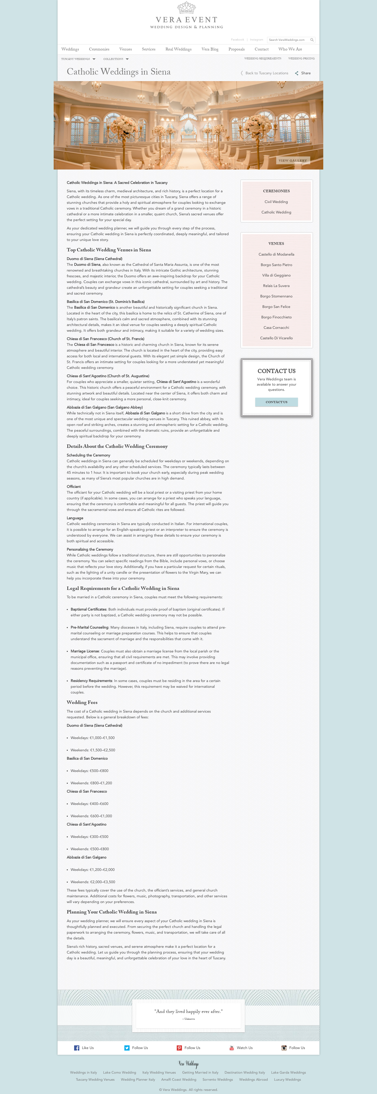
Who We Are (290, 50)
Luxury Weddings (287, 1077)
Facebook (237, 3)
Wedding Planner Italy (138, 1077)
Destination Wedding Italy (245, 1070)
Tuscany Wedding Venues (95, 1077)
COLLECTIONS (116, 59)
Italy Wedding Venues (159, 1070)
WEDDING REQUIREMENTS (263, 59)
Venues (125, 50)
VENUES (276, 241)
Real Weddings (178, 50)
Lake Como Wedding (119, 1070)
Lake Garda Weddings (288, 1070)
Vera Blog (210, 50)
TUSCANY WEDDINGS (78, 59)
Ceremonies (99, 50)
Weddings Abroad (253, 1077)
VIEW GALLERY (293, 158)
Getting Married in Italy (200, 1070)
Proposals (237, 50)
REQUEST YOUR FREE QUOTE (302, 24)
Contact (262, 50)
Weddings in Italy (83, 1070)
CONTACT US (276, 400)
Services (149, 50)
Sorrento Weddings (218, 1077)
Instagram (256, 3)
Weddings (70, 50)
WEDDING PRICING (302, 59)
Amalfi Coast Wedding (178, 1077)
